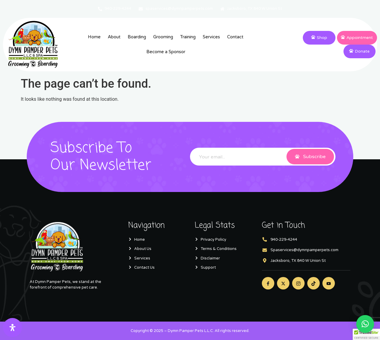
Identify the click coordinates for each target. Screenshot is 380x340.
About (114, 37)
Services (211, 37)
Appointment (357, 37)
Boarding (137, 37)
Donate (359, 51)
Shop (319, 37)
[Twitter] (283, 283)
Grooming (163, 37)
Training (188, 37)
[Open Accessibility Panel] (12, 327)
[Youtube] (328, 283)
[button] (365, 324)
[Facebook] (268, 283)
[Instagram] (298, 283)
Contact (235, 37)
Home (94, 37)
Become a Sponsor (165, 51)
